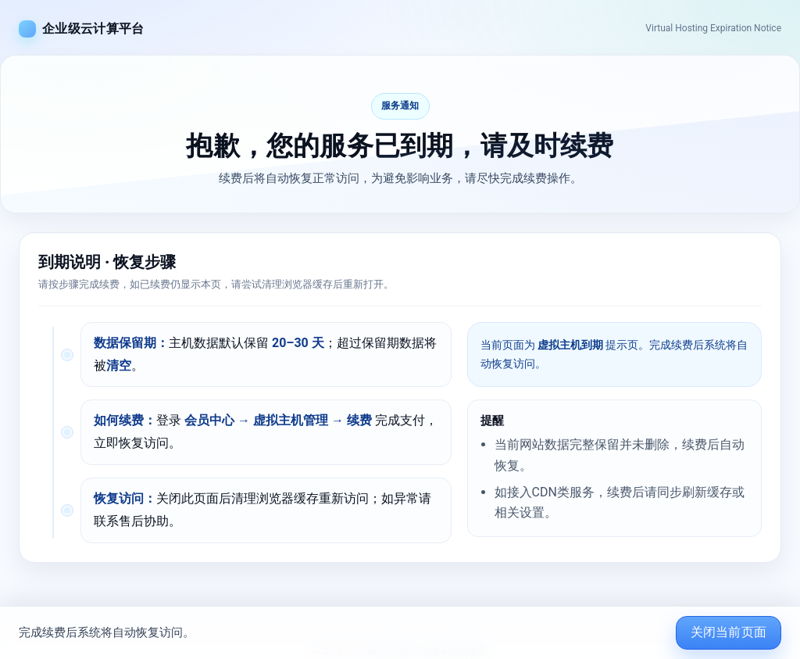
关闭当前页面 (729, 632)
